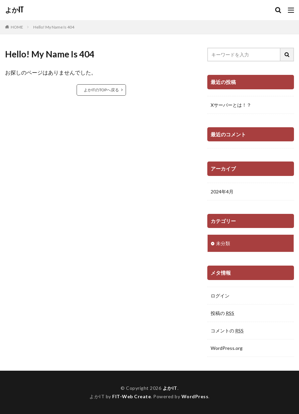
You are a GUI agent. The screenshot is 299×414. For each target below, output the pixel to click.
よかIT (14, 10)
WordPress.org (227, 348)
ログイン (220, 295)
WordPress (195, 396)
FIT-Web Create (131, 396)
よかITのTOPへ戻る (101, 89)
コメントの (227, 330)
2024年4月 (222, 191)
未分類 (223, 243)
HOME (17, 27)
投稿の (222, 313)
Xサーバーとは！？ (231, 105)
